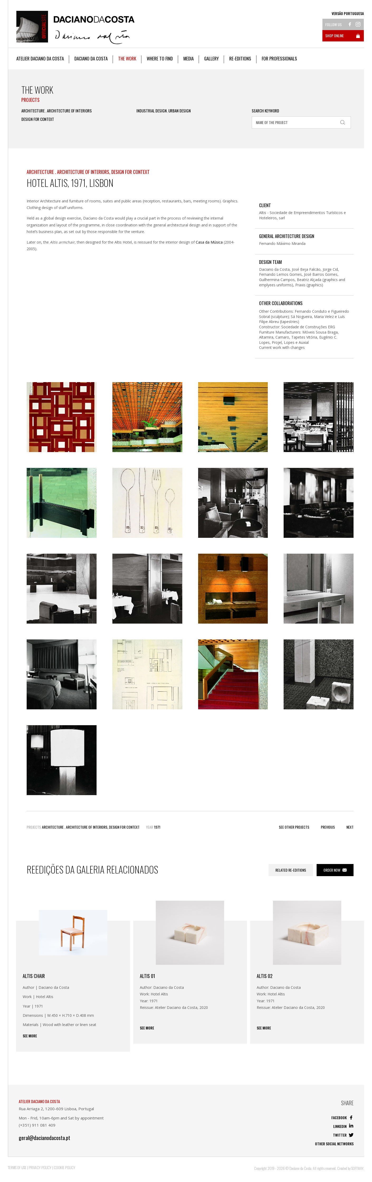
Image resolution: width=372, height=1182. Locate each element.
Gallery (211, 58)
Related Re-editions (290, 870)
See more (30, 1035)
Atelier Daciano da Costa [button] (40, 58)
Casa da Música (209, 242)
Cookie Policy (64, 1167)
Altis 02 (265, 975)
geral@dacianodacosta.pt (44, 1138)
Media (188, 58)
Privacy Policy (40, 1167)
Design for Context (37, 119)
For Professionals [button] (279, 58)
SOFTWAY (357, 1168)
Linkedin (343, 1126)
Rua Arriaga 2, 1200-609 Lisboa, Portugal (56, 1108)
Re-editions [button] (240, 58)
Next (350, 827)
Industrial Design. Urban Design (163, 110)
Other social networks (334, 1143)
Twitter (343, 1135)
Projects (30, 99)
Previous (328, 827)
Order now (335, 870)
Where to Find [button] (160, 58)
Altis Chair (34, 975)
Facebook (342, 1117)
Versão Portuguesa (348, 13)
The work (127, 58)
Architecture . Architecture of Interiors (56, 110)
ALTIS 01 (147, 975)
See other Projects (294, 827)
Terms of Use (17, 1167)
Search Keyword (265, 110)
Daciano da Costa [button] (91, 58)
